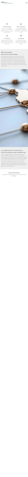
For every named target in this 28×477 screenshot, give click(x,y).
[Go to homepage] (7, 3)
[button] (26, 3)
